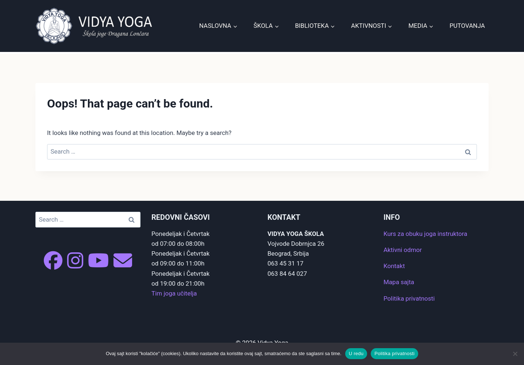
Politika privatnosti (409, 298)
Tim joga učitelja (174, 293)
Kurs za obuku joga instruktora (425, 233)
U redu (356, 353)
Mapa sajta (399, 282)
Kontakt (394, 266)
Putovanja (467, 25)
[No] (515, 353)
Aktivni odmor (403, 249)
